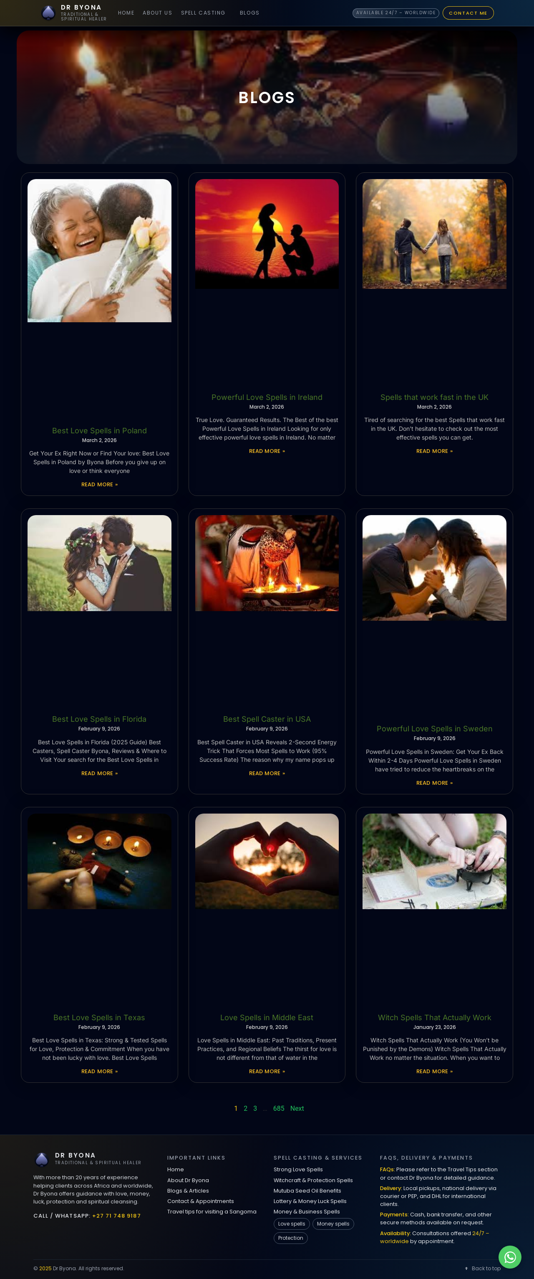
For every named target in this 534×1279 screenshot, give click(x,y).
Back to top (482, 1268)
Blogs (250, 12)
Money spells (333, 1223)
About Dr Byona (188, 1180)
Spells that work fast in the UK (434, 397)
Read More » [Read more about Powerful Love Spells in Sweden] (434, 783)
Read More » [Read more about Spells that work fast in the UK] (434, 451)
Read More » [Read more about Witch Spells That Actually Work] (434, 1071)
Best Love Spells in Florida (99, 719)
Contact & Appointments (200, 1201)
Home (126, 12)
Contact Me (468, 13)
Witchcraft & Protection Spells (313, 1180)
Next (297, 1108)
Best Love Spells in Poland (99, 430)
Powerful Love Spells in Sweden (435, 728)
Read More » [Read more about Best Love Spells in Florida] (99, 773)
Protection (290, 1237)
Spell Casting (203, 12)
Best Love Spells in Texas (99, 1017)
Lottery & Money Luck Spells (310, 1201)
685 (279, 1108)
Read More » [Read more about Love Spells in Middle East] (267, 1071)
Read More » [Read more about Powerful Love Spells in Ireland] (267, 451)
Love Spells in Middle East (266, 1017)
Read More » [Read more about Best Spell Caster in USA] (267, 773)
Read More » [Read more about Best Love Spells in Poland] (99, 484)
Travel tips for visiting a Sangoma (212, 1211)
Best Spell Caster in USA (267, 719)
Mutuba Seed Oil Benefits (307, 1190)
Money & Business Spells (307, 1211)
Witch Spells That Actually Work (434, 1017)
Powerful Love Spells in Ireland (267, 397)
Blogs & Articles (188, 1190)
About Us (157, 12)
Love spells (291, 1223)
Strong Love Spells (298, 1169)
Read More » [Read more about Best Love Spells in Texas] (99, 1071)
